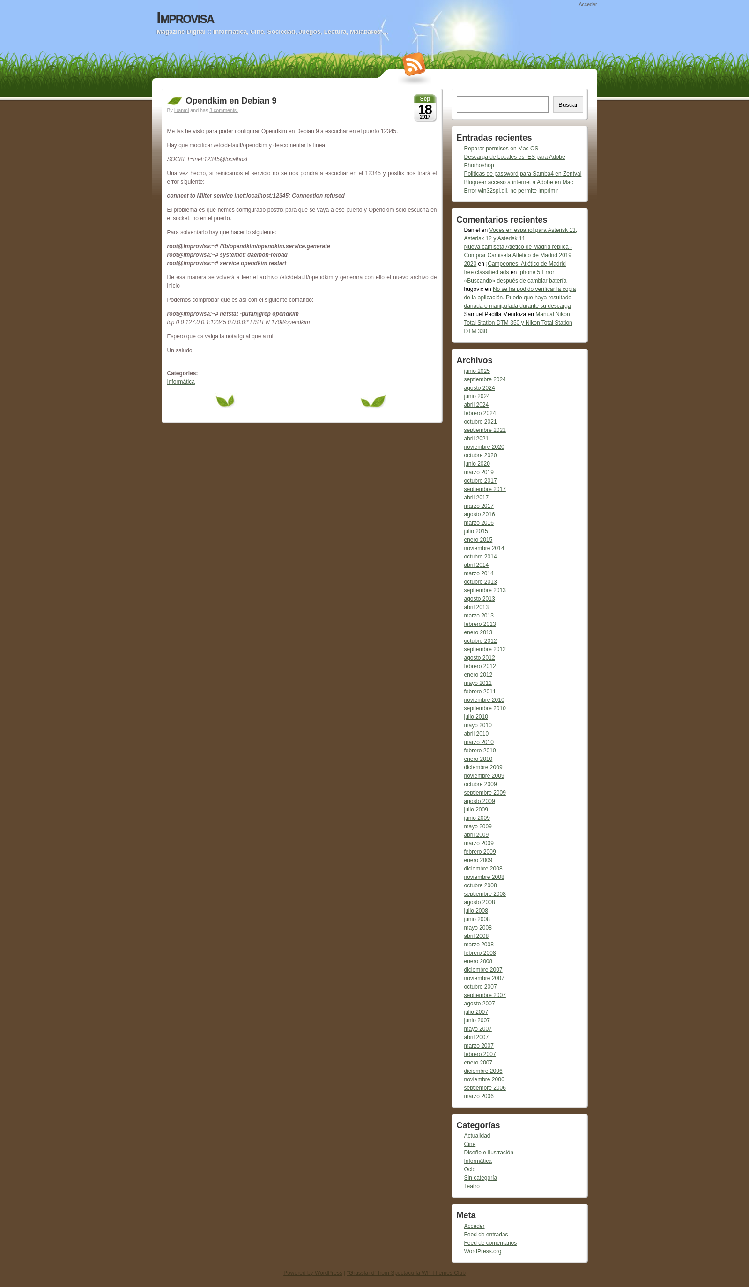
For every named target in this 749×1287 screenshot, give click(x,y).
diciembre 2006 (483, 1071)
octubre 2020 (480, 455)
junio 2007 (477, 1020)
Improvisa (185, 17)
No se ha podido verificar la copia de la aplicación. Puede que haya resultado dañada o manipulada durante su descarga (520, 297)
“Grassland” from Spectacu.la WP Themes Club (406, 1273)
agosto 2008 (479, 902)
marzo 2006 (479, 1096)
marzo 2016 (479, 523)
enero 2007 (478, 1062)
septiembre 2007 (485, 995)
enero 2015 (478, 539)
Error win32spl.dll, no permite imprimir (511, 190)
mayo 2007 (478, 1029)
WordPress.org (483, 1251)
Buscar (568, 104)
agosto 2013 (479, 598)
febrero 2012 (480, 666)
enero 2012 (478, 674)
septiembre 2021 (485, 430)
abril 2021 (476, 438)
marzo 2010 (479, 742)
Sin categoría (480, 1178)
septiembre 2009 (485, 792)
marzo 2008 (479, 944)
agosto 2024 (479, 388)
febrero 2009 (480, 851)
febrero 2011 (480, 691)
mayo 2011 (478, 683)
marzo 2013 (479, 615)
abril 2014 (476, 565)
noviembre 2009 (484, 776)
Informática (181, 382)
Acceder (587, 4)
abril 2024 (476, 405)
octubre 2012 (480, 641)
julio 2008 (476, 911)
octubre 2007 (480, 986)
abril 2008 (476, 936)
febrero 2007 (480, 1054)
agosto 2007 (479, 1003)
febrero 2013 (480, 624)
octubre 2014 (480, 556)
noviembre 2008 (484, 877)
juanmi (181, 110)
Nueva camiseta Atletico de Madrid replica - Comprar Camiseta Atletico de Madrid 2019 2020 (518, 255)
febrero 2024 (480, 413)
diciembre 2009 (483, 767)
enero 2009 (478, 860)
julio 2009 (476, 809)
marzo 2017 (479, 506)
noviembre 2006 (484, 1079)
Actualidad (477, 1135)
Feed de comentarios (490, 1243)
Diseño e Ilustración (488, 1152)
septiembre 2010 (485, 708)
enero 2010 (478, 759)
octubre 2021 (480, 421)
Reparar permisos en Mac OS (501, 148)
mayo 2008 (478, 927)
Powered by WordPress (312, 1273)
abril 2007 (476, 1037)
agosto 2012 (479, 658)
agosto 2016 (479, 514)
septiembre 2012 (485, 649)
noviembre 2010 (484, 700)
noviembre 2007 (484, 978)
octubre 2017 (480, 480)
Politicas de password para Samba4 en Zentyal (523, 174)
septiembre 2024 (485, 379)
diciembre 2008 (483, 868)
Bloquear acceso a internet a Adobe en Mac (518, 182)
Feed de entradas (486, 1234)
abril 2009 (476, 835)
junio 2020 (477, 464)
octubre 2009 (480, 784)
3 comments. (223, 110)
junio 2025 (477, 371)
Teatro (472, 1186)
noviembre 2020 (484, 447)
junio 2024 (477, 396)
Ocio (470, 1169)
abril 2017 (476, 497)
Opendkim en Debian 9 (231, 100)
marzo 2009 (479, 843)
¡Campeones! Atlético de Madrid (526, 263)
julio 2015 (476, 531)
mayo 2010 (478, 725)
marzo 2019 (479, 472)
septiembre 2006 (485, 1088)
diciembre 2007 (483, 970)
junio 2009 (477, 818)
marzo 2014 (479, 573)
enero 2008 (478, 961)
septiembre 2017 (485, 489)
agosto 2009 (479, 801)
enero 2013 (478, 632)
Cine (470, 1144)
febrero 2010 (480, 750)
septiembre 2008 (485, 894)
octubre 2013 (480, 582)
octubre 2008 (480, 885)
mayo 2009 (478, 826)
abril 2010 (476, 733)
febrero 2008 (480, 953)
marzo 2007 (479, 1045)
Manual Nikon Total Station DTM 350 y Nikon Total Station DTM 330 (518, 323)
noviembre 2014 (484, 548)
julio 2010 (476, 717)
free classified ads (486, 272)
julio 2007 (476, 1012)
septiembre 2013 (485, 590)
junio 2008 (477, 919)
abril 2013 (476, 607)
